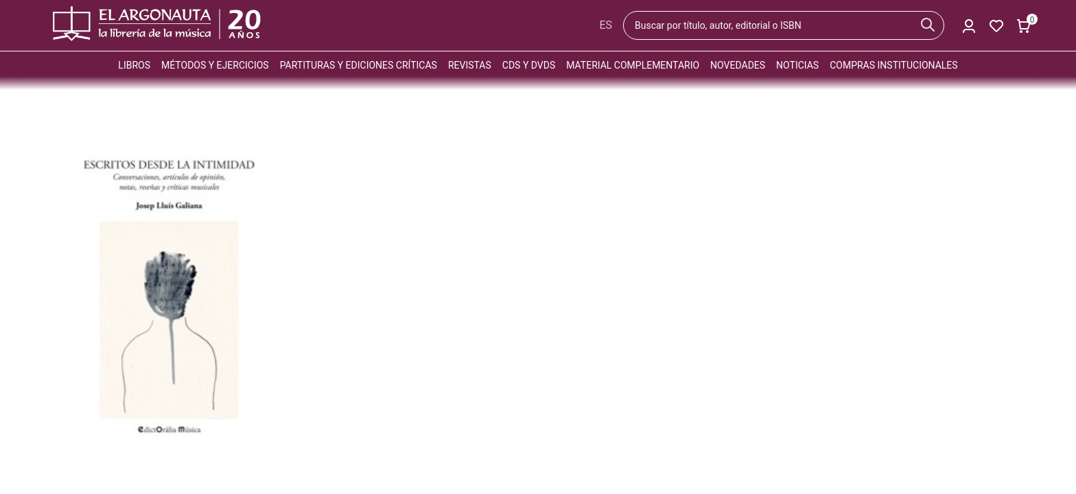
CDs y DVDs (528, 65)
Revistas (469, 65)
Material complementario (632, 65)
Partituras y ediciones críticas (358, 65)
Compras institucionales (893, 65)
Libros (134, 65)
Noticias (797, 65)
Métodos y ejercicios (215, 65)
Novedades (737, 65)
